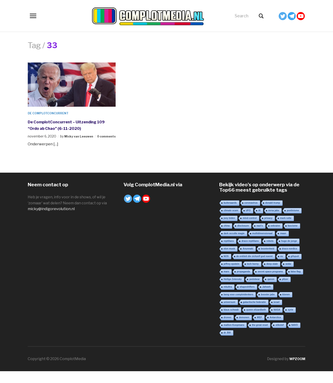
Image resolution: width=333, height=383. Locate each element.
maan (283, 245)
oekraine (275, 237)
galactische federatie (254, 314)
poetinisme (293, 222)
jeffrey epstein (231, 275)
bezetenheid (267, 260)
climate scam (231, 222)
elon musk (229, 260)
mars (226, 283)
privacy (268, 230)
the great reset (260, 337)
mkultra (228, 298)
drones (227, 329)
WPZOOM (296, 370)
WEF (259, 329)
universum (229, 314)
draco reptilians (250, 253)
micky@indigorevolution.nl (51, 220)
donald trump (272, 214)
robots (270, 253)
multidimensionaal (262, 245)
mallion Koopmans (234, 337)
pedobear (254, 291)
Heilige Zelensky (233, 291)
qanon (270, 291)
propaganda (243, 283)
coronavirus (251, 214)
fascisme (293, 237)
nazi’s (259, 237)
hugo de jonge (289, 253)
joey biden (229, 230)
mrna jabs (273, 222)
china (227, 237)
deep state (272, 275)
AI (259, 222)
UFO (248, 222)
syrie (290, 321)
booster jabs (267, 306)
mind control (250, 230)
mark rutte (285, 230)
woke (288, 275)
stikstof (279, 337)
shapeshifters (247, 298)
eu (281, 268)
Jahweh (266, 298)
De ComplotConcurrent (51, 113)
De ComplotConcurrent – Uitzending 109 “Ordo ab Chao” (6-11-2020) (70, 128)
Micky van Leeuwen (80, 143)
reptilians (229, 253)
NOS (226, 268)
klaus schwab (231, 321)
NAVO (294, 337)
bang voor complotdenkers (238, 306)
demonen (244, 329)
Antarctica (275, 329)
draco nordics (289, 260)
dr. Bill (227, 344)
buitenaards (230, 214)
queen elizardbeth (256, 321)
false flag (296, 283)
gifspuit (295, 268)
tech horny (253, 275)
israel (277, 314)
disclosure (243, 237)
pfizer (285, 291)
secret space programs (270, 283)
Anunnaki (248, 260)
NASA (277, 321)
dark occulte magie (234, 245)
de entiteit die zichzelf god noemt (254, 268)
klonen (286, 306)
